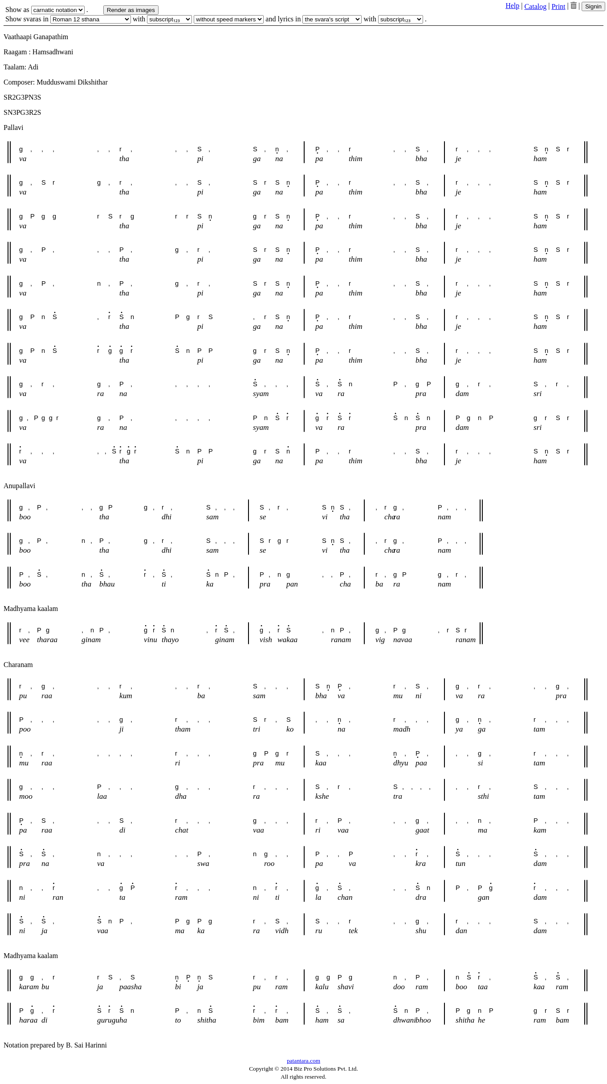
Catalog (535, 6)
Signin (593, 6)
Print (558, 6)
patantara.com (303, 1060)
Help (512, 5)
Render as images (131, 10)
